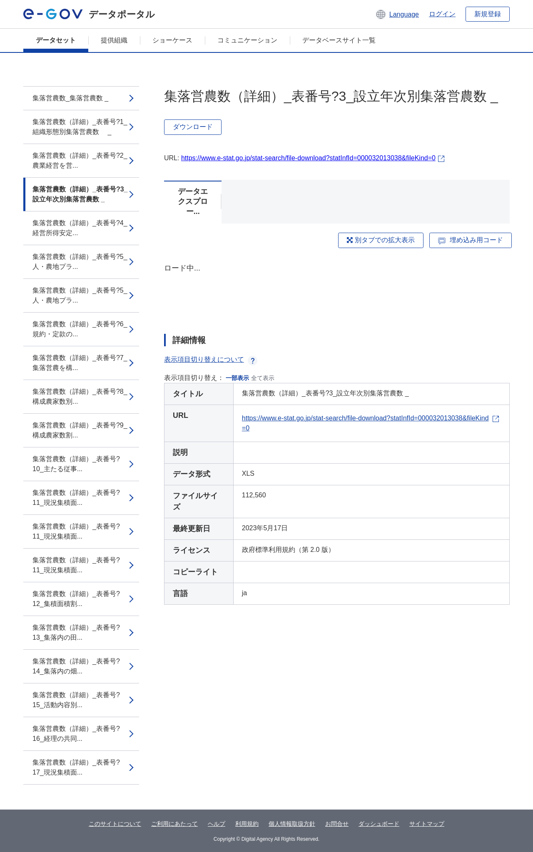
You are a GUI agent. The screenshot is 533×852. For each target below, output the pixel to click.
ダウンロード (193, 126)
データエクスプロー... (193, 201)
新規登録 (487, 13)
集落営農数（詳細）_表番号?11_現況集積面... (76, 497)
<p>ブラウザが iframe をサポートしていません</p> (337, 291)
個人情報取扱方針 (292, 823)
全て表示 (262, 378)
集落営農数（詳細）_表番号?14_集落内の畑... (76, 666)
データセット (56, 40)
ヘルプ (216, 823)
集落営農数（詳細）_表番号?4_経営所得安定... (79, 227)
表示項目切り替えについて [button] (210, 359)
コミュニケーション (247, 40)
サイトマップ (426, 823)
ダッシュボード (379, 823)
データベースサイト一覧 (339, 40)
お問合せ (337, 823)
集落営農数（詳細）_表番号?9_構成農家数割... (79, 430)
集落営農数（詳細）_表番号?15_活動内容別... (76, 699)
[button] (397, 14)
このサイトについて (115, 823)
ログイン (442, 13)
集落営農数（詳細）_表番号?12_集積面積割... (76, 598)
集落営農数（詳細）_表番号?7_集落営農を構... (79, 362)
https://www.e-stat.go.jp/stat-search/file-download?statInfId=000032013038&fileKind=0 (308, 157)
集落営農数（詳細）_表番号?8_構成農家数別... (79, 396)
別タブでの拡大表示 (380, 239)
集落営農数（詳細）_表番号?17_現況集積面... (76, 767)
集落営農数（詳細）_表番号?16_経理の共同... (76, 733)
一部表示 (237, 378)
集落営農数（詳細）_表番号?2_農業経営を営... (79, 160)
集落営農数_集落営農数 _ (70, 98)
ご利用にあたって (174, 823)
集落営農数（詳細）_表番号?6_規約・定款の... (79, 329)
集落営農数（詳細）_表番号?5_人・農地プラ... (79, 261)
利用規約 (247, 823)
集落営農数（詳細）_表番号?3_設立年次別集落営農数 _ (79, 194)
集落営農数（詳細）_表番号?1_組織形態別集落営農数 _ (79, 126)
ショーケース (172, 40)
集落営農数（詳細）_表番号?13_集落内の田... (76, 632)
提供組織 (114, 40)
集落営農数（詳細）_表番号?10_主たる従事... (76, 463)
